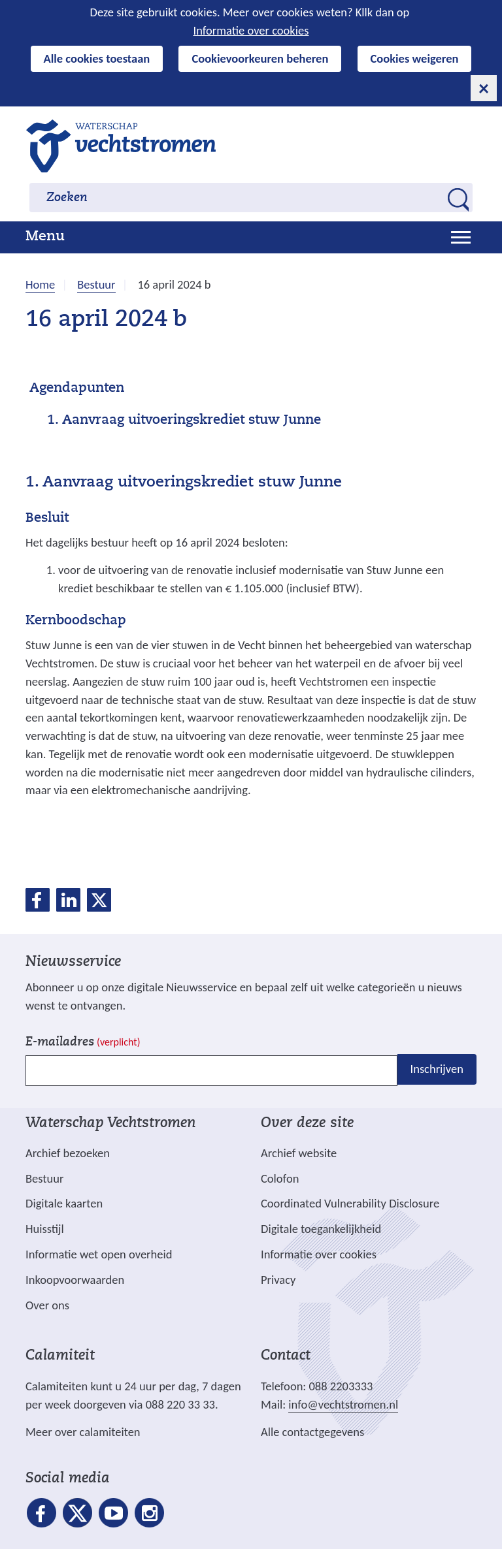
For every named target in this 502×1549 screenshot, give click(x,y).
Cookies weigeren (415, 58)
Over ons (47, 1305)
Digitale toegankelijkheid (321, 1228)
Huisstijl (44, 1228)
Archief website (299, 1152)
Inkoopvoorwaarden (74, 1279)
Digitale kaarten (64, 1203)
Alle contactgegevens (312, 1431)
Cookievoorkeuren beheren (260, 58)
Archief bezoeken (67, 1152)
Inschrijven (436, 1069)
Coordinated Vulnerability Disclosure (350, 1203)
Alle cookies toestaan (97, 58)
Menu (45, 237)
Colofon (280, 1178)
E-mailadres (82, 1042)
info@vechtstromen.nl (343, 1404)
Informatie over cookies (251, 30)
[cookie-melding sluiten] (484, 88)
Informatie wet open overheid (98, 1254)
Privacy (278, 1279)
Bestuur (44, 1178)
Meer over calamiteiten (83, 1431)
